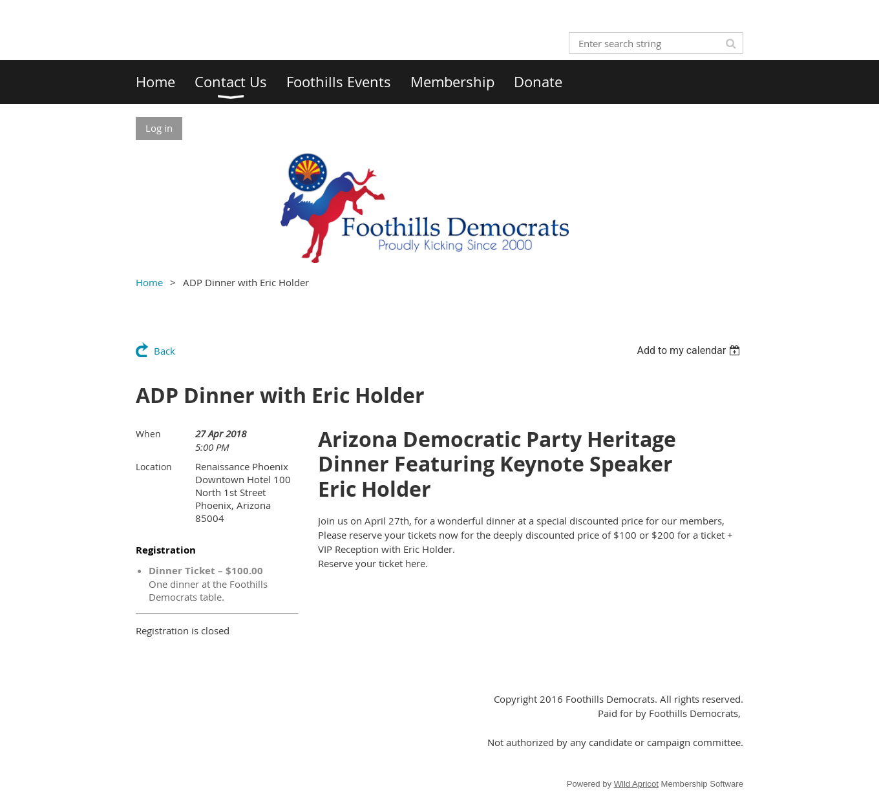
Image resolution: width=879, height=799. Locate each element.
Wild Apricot (636, 784)
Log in (159, 127)
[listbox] (690, 350)
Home (149, 282)
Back (164, 350)
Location (154, 467)
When (148, 434)
